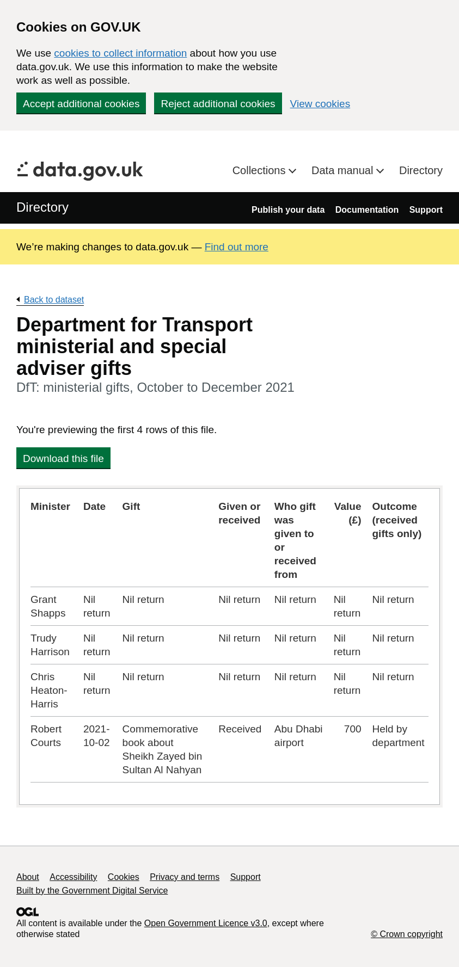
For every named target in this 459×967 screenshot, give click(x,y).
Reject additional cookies (218, 103)
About (27, 877)
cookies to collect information (120, 53)
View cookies (320, 103)
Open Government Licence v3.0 (205, 923)
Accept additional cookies (81, 103)
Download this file (63, 458)
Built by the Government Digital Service (92, 890)
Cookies (123, 877)
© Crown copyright (407, 934)
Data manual (343, 170)
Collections (260, 170)
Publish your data (288, 209)
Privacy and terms (184, 877)
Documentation (367, 209)
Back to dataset (54, 299)
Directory (421, 170)
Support (426, 209)
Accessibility (73, 877)
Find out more (236, 246)
